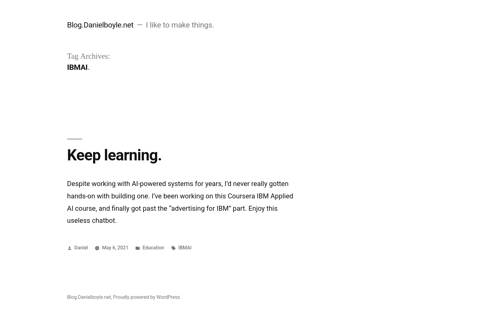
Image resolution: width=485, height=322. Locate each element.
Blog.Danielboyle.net (100, 24)
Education (153, 248)
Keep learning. (114, 155)
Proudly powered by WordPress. (147, 297)
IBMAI (185, 248)
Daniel (81, 248)
